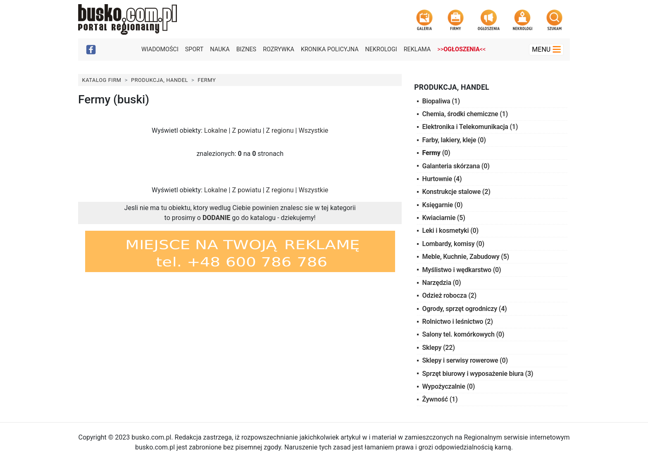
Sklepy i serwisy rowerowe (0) (465, 360)
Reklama (417, 49)
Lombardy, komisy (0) (453, 244)
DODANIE (216, 218)
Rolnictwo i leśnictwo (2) (457, 321)
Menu (546, 49)
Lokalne (215, 130)
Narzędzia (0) (441, 283)
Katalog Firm (102, 80)
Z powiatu (246, 130)
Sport (194, 49)
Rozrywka (278, 49)
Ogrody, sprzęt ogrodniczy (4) (464, 309)
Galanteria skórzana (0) (456, 166)
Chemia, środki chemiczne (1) (465, 114)
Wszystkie (313, 130)
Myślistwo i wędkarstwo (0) (461, 270)
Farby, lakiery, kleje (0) (454, 140)
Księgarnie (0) (442, 205)
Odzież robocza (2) (449, 295)
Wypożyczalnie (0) (448, 386)
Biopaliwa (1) (441, 101)
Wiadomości (160, 49)
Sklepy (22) (438, 347)
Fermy (207, 80)
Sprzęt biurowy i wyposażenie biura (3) (478, 374)
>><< (461, 49)
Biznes (246, 49)
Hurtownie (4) (442, 179)
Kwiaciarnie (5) (443, 218)
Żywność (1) (440, 399)
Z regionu (280, 130)
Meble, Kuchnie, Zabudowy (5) (465, 257)
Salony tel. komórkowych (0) (463, 334)
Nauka (219, 49)
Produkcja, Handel (159, 80)
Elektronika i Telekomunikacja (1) (470, 127)
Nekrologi (381, 49)
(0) (436, 153)
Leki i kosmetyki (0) (450, 230)
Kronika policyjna (330, 49)
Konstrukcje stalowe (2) (456, 192)
